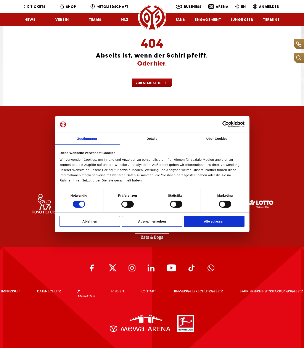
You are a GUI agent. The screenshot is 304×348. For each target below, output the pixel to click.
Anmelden (266, 6)
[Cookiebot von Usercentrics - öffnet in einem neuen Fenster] (225, 124)
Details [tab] (152, 138)
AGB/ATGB (86, 294)
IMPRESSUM (11, 291)
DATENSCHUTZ (49, 291)
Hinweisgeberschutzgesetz (197, 291)
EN (240, 6)
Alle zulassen (214, 221)
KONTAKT (148, 291)
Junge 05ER (242, 19)
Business (188, 7)
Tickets (35, 6)
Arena (218, 6)
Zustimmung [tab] (87, 138)
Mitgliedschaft (109, 6)
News (29, 19)
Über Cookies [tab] (217, 138)
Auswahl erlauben (152, 221)
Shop (68, 6)
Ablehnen (89, 221)
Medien (117, 291)
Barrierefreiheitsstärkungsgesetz (271, 291)
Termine (271, 19)
